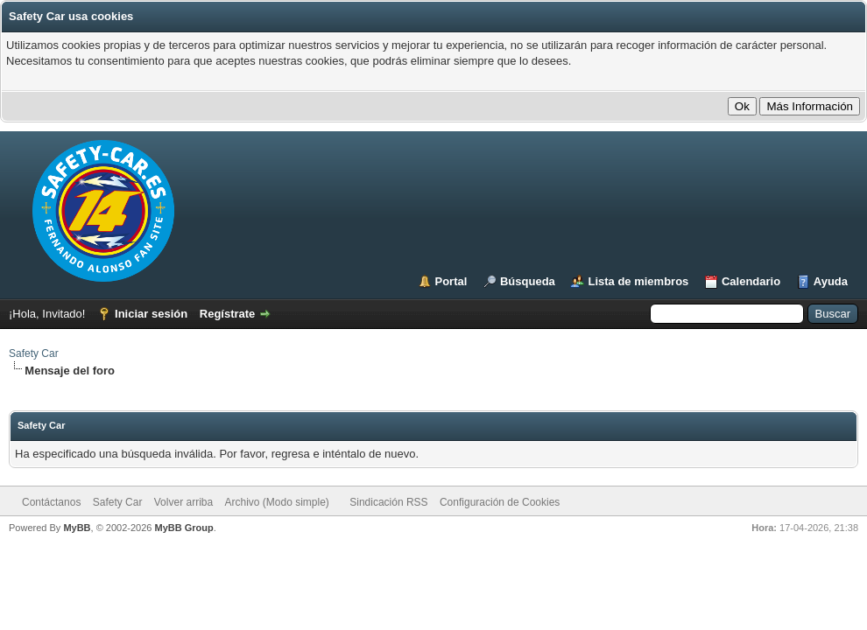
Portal (451, 281)
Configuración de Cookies (500, 502)
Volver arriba (183, 502)
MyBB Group (183, 527)
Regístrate (228, 313)
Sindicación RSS (388, 502)
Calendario (751, 281)
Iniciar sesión (151, 313)
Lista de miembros (638, 281)
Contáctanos (51, 502)
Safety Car (34, 353)
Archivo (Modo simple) (277, 502)
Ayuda (831, 281)
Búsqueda (527, 281)
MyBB (76, 527)
